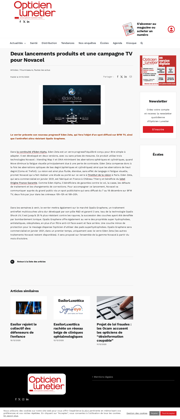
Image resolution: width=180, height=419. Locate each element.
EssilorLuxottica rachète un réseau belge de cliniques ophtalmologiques (68, 330)
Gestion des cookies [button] (137, 413)
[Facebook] (117, 77)
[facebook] (20, 21)
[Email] (130, 77)
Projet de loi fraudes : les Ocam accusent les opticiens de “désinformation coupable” (114, 332)
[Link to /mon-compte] (171, 29)
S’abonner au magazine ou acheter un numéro (146, 29)
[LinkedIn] (125, 77)
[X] (121, 77)
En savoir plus (11, 416)
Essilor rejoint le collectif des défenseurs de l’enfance (23, 330)
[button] (142, 43)
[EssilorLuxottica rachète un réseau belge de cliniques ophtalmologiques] (72, 297)
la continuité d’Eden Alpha (32, 152)
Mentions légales (103, 377)
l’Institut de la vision (99, 175)
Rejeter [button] (154, 413)
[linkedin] (28, 21)
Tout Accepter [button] (168, 413)
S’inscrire (158, 129)
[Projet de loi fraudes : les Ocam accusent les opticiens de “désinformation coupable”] (115, 297)
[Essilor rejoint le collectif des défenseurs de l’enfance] (28, 297)
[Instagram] (23, 399)
